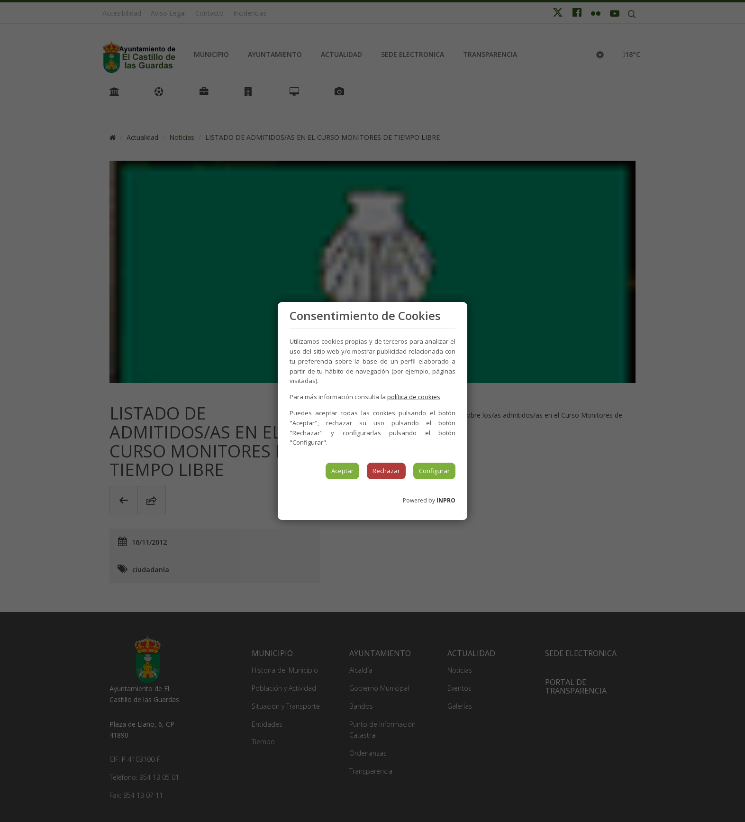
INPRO (445, 500)
